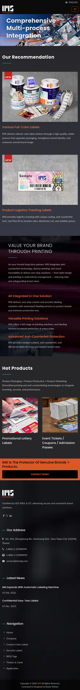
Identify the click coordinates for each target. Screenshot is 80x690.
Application (12, 667)
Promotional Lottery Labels (17, 440)
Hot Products (18, 368)
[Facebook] (3, 515)
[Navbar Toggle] (75, 9)
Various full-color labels (21, 127)
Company (11, 637)
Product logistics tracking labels (27, 210)
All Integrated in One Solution (30, 296)
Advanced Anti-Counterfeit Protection (36, 336)
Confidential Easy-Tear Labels (20, 600)
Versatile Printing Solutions (28, 318)
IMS (39, 682)
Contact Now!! (40, 473)
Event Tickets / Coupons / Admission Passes (58, 442)
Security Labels (14, 649)
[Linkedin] (11, 515)
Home (9, 631)
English (73, 2)
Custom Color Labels (17, 643)
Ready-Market (52, 686)
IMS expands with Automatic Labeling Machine (30, 586)
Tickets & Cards (14, 661)
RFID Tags (11, 655)
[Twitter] (7, 515)
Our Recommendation (29, 57)
